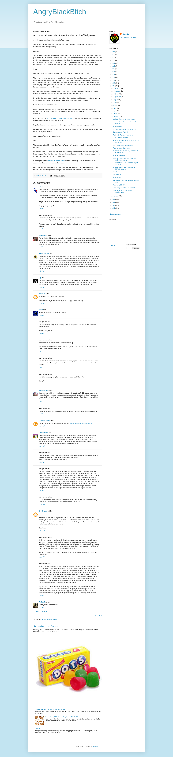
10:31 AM (42, 287)
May (115, 108)
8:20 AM (41, 271)
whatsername (43, 390)
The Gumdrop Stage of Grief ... (45, 626)
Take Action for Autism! (120, 132)
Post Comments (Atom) (49, 619)
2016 (113, 66)
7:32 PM (41, 490)
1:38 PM (41, 333)
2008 (113, 199)
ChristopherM (43, 432)
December (117, 88)
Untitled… (38, 729)
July (115, 102)
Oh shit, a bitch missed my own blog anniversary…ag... (124, 159)
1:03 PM (41, 315)
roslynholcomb (44, 253)
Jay (40, 278)
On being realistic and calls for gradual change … (51, 709)
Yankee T (42, 602)
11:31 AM (42, 446)
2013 (113, 74)
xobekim (42, 187)
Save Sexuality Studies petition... (123, 145)
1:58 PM (41, 595)
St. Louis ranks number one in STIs (59, 118)
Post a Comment (41, 612)
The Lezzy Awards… (119, 155)
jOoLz (41, 310)
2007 (113, 202)
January (116, 196)
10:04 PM (42, 504)
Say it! (115, 172)
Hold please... (117, 177)
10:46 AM (42, 426)
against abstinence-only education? (81, 423)
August (115, 100)
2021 (113, 52)
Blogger (95, 746)
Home (68, 616)
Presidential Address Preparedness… (125, 129)
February (116, 116)
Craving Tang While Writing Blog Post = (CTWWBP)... (62, 717)
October (116, 94)
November (117, 91)
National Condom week (56, 161)
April (115, 111)
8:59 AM (41, 414)
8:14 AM (41, 229)
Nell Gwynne (43, 511)
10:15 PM (42, 557)
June (115, 105)
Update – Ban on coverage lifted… (124, 119)
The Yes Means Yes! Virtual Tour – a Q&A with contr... (124, 168)
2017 (113, 63)
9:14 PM (41, 607)
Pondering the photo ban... (121, 148)
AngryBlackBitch (59, 12)
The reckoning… (118, 126)
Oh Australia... (117, 175)
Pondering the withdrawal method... (124, 188)
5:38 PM (41, 351)
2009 (113, 86)
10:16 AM (42, 531)
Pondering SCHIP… (119, 185)
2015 (113, 69)
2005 (113, 208)
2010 (113, 83)
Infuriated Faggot (45, 420)
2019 (113, 57)
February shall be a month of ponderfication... (122, 191)
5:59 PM (41, 368)
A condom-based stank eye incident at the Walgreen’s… (125, 151)
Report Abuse (114, 214)
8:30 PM (41, 402)
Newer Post (37, 616)
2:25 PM (41, 462)
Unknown (42, 294)
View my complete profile (128, 37)
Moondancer (43, 235)
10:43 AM (42, 303)
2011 (113, 80)
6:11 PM (41, 384)
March (115, 114)
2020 (113, 55)
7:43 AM (41, 209)
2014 (113, 72)
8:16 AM (41, 247)
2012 (113, 77)
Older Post (98, 616)
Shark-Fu (126, 34)
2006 (113, 205)
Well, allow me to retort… (121, 138)
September (117, 97)
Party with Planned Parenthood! (123, 135)
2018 (113, 60)
